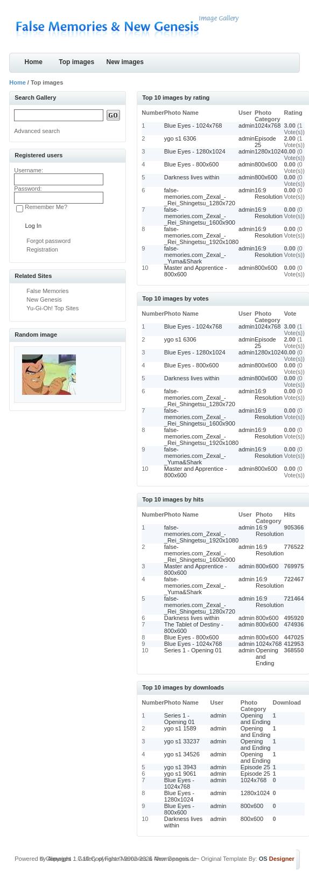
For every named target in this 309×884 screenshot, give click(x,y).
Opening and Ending (256, 718)
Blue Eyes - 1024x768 (193, 125)
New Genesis (43, 299)
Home (34, 62)
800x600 (266, 164)
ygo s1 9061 (180, 773)
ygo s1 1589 (180, 728)
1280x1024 (269, 151)
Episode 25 (255, 767)
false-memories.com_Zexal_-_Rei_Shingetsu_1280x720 (199, 196)
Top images (76, 62)
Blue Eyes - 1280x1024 (195, 151)
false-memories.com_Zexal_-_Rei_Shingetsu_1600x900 (199, 216)
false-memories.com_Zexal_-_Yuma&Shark (195, 254)
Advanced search (37, 131)
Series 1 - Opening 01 (193, 650)
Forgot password (48, 241)
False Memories (47, 291)
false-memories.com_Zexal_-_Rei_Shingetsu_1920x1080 (201, 235)
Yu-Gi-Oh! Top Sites (52, 308)
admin (246, 125)
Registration (42, 249)
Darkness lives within (192, 177)
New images (125, 62)
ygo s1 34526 (182, 754)
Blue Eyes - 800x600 (191, 164)
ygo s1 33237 (182, 741)
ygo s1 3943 (180, 767)
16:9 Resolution (269, 193)
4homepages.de (175, 858)
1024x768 (267, 125)
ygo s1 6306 (180, 138)
